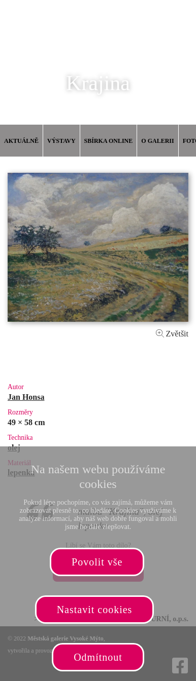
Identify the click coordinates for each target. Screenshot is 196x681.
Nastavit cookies (95, 609)
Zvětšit (172, 333)
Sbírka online (108, 140)
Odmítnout (98, 657)
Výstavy (61, 140)
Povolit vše (97, 562)
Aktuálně (21, 140)
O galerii (157, 140)
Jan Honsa (26, 397)
